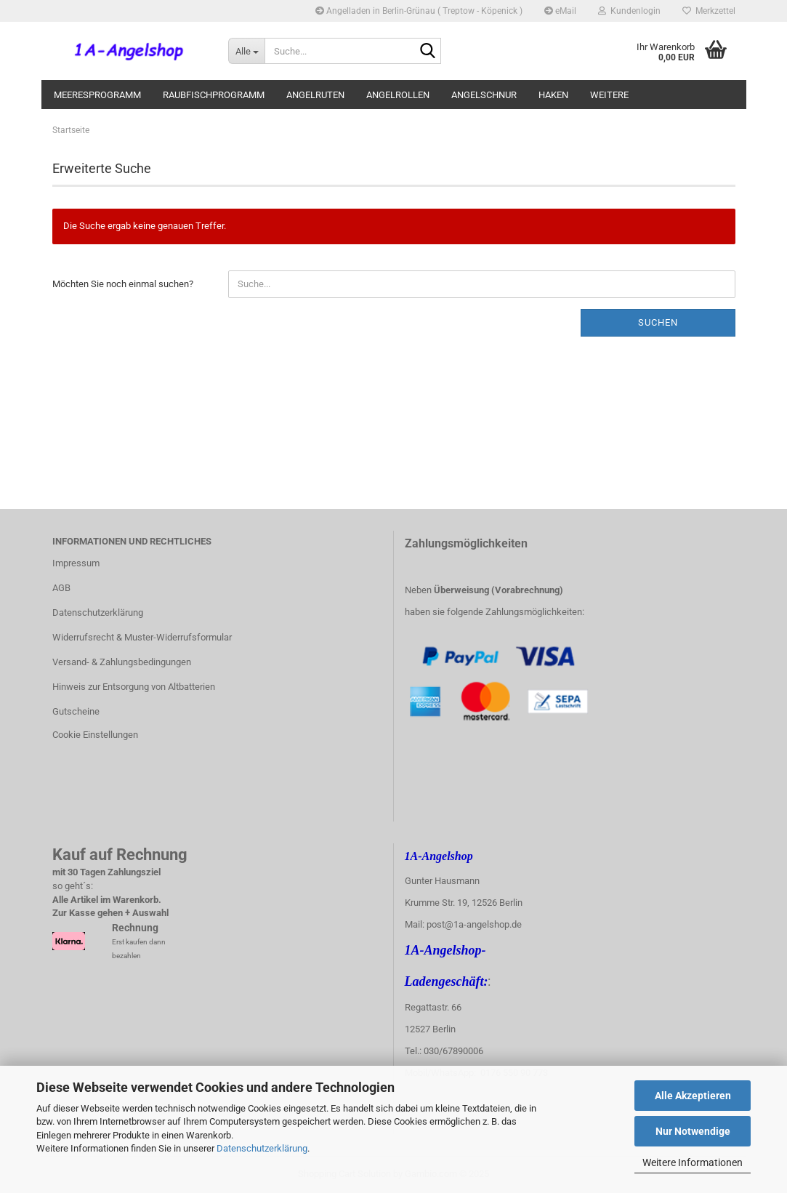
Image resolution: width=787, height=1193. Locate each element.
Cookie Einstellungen (95, 734)
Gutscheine (76, 711)
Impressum (76, 563)
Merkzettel (708, 11)
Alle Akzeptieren (693, 1095)
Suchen (658, 322)
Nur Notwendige (692, 1131)
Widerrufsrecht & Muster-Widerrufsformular (142, 637)
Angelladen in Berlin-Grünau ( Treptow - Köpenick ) (418, 11)
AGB (61, 587)
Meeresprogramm (97, 94)
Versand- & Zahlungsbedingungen (121, 661)
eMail (560, 11)
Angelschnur (484, 94)
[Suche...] (246, 51)
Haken (553, 94)
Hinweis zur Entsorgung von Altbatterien (133, 686)
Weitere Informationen (692, 1162)
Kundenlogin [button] (629, 11)
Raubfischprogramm (214, 94)
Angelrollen (397, 94)
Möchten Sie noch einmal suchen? (122, 283)
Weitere (609, 94)
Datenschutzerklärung (262, 1148)
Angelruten (315, 94)
